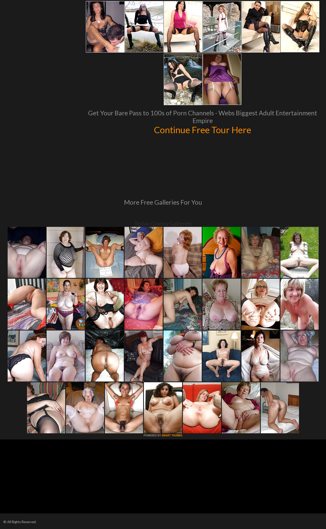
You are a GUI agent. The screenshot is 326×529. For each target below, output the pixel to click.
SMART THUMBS (172, 435)
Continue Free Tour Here (202, 129)
